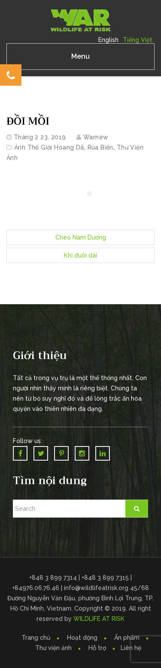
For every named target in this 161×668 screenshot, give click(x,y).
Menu (80, 56)
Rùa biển (100, 147)
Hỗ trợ (97, 647)
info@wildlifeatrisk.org (97, 587)
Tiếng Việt (137, 39)
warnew (96, 137)
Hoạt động (82, 637)
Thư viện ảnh (53, 647)
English (108, 39)
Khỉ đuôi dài (80, 255)
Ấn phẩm (127, 637)
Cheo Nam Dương (80, 237)
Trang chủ (35, 637)
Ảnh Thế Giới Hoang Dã (49, 147)
